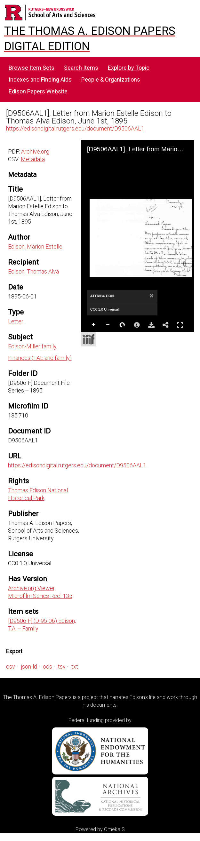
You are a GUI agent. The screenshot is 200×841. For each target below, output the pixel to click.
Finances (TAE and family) (40, 357)
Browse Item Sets (31, 67)
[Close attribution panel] (151, 296)
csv (10, 666)
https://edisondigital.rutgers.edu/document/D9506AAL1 (75, 128)
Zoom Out (108, 325)
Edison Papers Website (38, 91)
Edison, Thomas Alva (33, 271)
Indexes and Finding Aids (40, 79)
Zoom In (94, 325)
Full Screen (180, 325)
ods (47, 666)
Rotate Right (122, 325)
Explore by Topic (128, 67)
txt (74, 666)
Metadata (33, 159)
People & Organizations (110, 79)
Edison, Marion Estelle (35, 246)
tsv (62, 666)
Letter (15, 321)
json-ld (29, 666)
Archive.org (35, 151)
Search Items (81, 67)
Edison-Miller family (32, 346)
